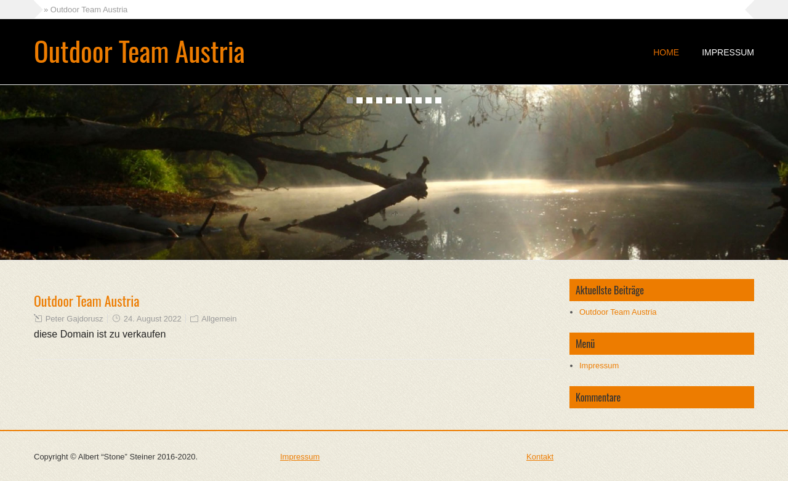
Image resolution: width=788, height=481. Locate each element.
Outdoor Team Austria (139, 51)
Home (666, 52)
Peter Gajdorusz (74, 318)
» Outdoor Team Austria (85, 9)
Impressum (728, 52)
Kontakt (539, 456)
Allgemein (218, 318)
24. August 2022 (153, 318)
